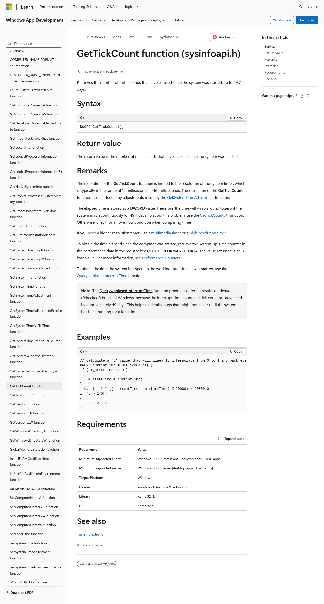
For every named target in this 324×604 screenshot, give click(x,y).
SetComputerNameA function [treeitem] (32, 486)
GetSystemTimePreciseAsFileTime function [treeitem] (35, 332)
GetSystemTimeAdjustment (190, 197)
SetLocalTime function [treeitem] (27, 522)
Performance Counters (161, 257)
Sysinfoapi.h (169, 36)
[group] (162, 384)
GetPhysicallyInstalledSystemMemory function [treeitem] (36, 187)
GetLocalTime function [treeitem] (27, 135)
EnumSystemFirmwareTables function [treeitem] (31, 81)
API (149, 36)
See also (270, 78)
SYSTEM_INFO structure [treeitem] (28, 570)
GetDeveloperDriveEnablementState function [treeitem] (35, 114)
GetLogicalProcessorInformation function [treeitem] (34, 147)
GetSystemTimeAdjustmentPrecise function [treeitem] (36, 301)
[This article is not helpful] (308, 96)
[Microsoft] (9, 6)
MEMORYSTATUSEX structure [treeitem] (32, 477)
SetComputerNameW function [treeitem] (33, 513)
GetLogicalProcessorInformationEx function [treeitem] (36, 162)
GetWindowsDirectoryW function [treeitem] (35, 428)
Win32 (134, 36)
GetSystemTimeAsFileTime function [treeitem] (30, 317)
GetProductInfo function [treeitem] (28, 214)
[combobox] (34, 44)
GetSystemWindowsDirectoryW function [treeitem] (34, 362)
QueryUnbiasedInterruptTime (102, 275)
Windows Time (89, 544)
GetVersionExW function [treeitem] (28, 410)
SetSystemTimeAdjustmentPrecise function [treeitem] (35, 558)
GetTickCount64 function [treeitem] (29, 383)
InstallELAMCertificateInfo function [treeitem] (29, 449)
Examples (271, 65)
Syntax (269, 46)
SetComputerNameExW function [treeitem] (34, 504)
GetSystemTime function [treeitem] (28, 274)
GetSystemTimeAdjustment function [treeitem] (30, 286)
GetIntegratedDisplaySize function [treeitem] (36, 126)
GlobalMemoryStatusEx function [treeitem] (34, 437)
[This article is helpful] (302, 96)
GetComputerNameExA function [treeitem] (34, 93)
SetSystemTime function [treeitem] (28, 531)
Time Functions (90, 534)
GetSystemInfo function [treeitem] (28, 265)
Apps (117, 36)
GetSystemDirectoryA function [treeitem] (33, 238)
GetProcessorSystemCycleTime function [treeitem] (33, 202)
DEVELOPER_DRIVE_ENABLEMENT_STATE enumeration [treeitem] (36, 66)
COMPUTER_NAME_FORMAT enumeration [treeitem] (32, 51)
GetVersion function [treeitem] (25, 392)
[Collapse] (60, 33)
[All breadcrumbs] (81, 37)
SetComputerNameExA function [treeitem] (34, 495)
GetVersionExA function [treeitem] (28, 401)
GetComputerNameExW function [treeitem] (35, 102)
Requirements (274, 72)
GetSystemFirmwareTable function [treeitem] (35, 256)
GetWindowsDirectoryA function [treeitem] (34, 419)
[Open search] (301, 6)
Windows (98, 36)
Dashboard (307, 20)
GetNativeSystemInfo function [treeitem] (33, 175)
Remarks (270, 59)
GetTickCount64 (214, 215)
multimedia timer (166, 232)
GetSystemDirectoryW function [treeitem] (33, 247)
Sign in (313, 6)
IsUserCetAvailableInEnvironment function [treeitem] (35, 465)
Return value (273, 52)
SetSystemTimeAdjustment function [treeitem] (30, 543)
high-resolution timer (208, 232)
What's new (282, 20)
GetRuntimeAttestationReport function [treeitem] (32, 226)
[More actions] (242, 37)
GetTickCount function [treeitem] (27, 374)
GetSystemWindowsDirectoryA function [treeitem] (33, 347)
